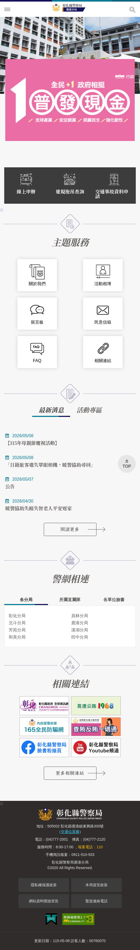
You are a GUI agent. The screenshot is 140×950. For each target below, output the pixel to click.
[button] (127, 464)
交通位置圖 (70, 832)
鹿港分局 (79, 623)
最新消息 (51, 409)
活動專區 (89, 409)
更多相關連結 (70, 773)
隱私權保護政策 (44, 885)
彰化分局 (17, 615)
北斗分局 (17, 623)
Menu (7, 9)
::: (1, 210)
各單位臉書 (113, 599)
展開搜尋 (132, 9)
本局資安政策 (96, 885)
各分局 (26, 599)
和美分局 (17, 637)
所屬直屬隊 (69, 599)
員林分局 (79, 615)
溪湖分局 (79, 630)
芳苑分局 (17, 630)
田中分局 (79, 637)
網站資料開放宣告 (44, 901)
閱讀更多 (70, 529)
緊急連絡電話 (96, 901)
